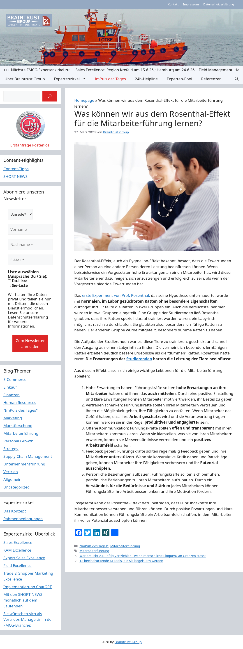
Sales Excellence (17, 542)
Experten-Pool (179, 78)
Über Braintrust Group (25, 78)
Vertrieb (10, 471)
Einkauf (10, 387)
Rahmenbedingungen (23, 518)
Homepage (84, 100)
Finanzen (11, 394)
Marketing (12, 417)
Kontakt (173, 4)
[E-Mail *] (30, 260)
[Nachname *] (30, 244)
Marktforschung (17, 425)
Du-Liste (18, 281)
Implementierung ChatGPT (27, 586)
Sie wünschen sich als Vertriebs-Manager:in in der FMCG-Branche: (28, 619)
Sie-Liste (18, 285)
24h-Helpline (146, 78)
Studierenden (139, 358)
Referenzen (211, 78)
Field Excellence (17, 565)
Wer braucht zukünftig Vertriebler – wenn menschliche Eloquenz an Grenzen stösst (142, 556)
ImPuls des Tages (110, 78)
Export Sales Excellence (24, 557)
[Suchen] (49, 96)
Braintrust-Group (128, 642)
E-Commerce (14, 379)
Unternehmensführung (24, 464)
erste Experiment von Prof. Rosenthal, (116, 295)
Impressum (191, 4)
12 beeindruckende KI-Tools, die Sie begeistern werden (121, 561)
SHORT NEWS (15, 176)
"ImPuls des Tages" (94, 546)
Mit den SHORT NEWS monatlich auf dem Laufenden (22, 600)
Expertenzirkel (72, 79)
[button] (236, 79)
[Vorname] (30, 229)
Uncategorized (16, 487)
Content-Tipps (16, 168)
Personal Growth (18, 441)
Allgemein (12, 479)
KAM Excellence (17, 550)
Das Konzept (14, 511)
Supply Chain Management (27, 456)
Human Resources (19, 402)
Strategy (11, 448)
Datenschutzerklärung (218, 4)
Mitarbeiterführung (125, 546)
